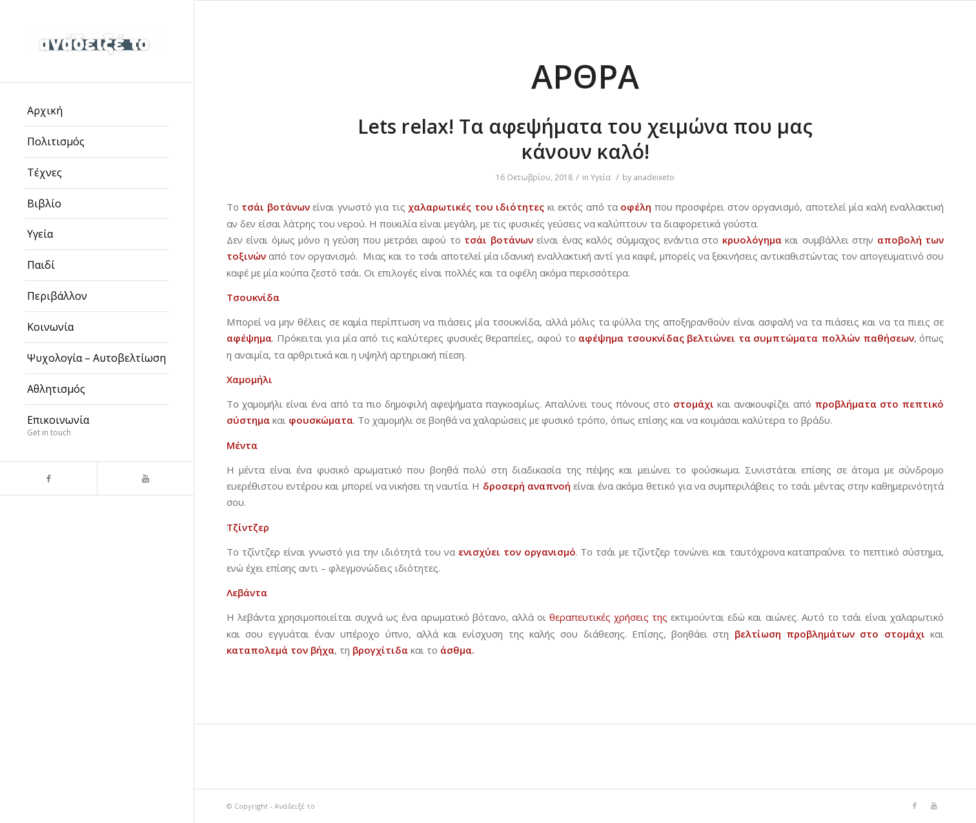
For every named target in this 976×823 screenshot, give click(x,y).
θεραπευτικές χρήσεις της (606, 616)
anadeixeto (654, 177)
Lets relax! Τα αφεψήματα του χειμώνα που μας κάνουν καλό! (585, 139)
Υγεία (601, 177)
